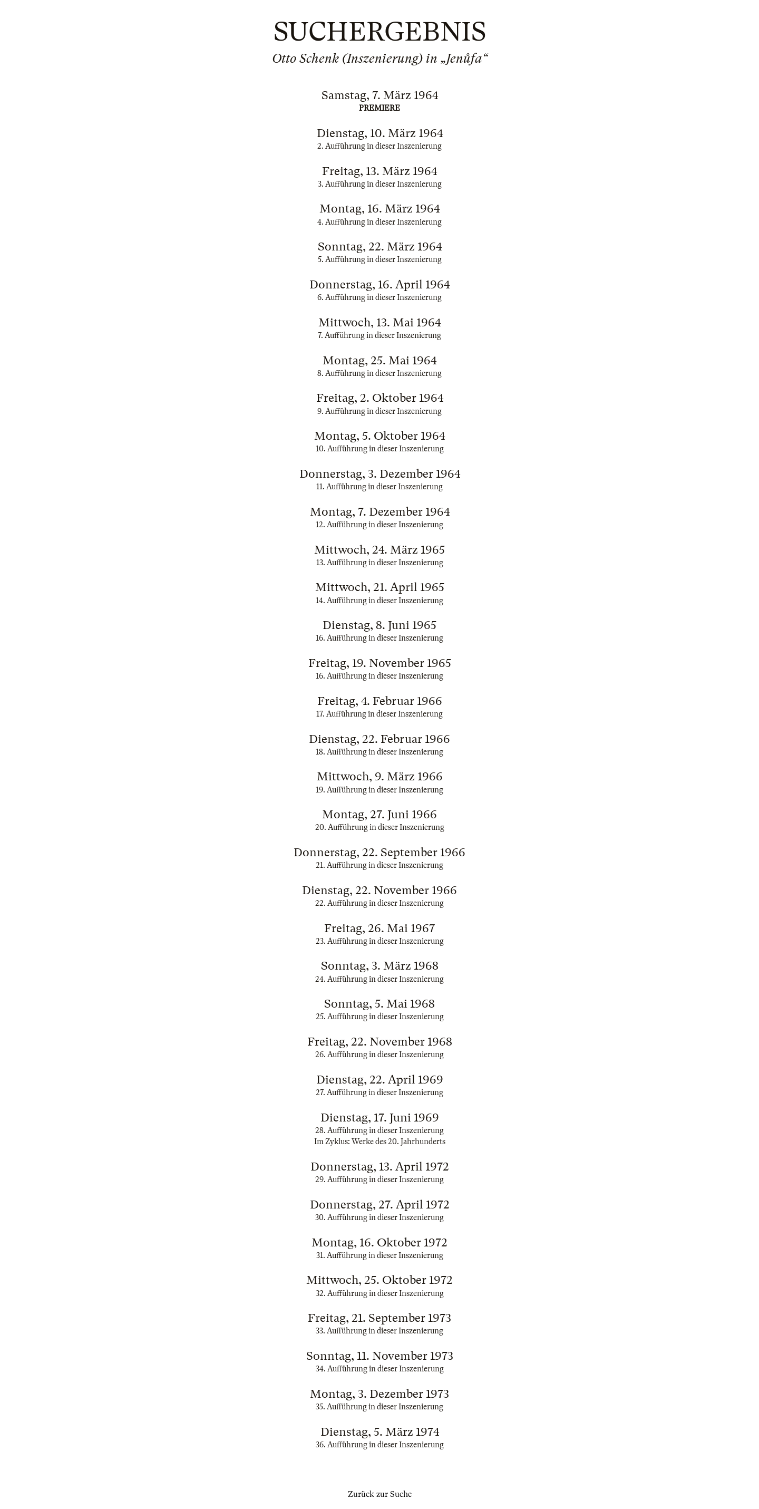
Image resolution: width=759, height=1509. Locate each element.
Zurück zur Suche (380, 1494)
